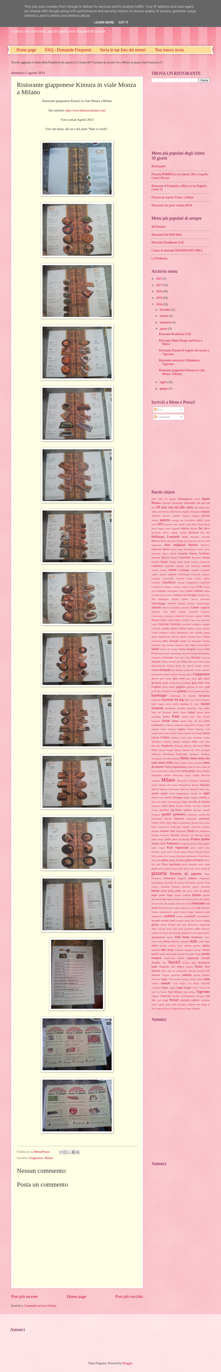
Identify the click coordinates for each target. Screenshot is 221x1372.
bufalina (155, 562)
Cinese (195, 607)
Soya (165, 933)
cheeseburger (159, 603)
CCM (199, 586)
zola (198, 1004)
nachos (155, 793)
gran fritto (197, 682)
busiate (194, 562)
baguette (176, 528)
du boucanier (194, 641)
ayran (207, 520)
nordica (155, 797)
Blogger (127, 1363)
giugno (164, 388)
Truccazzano (175, 979)
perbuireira (204, 831)
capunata (172, 574)
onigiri (184, 801)
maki (194, 741)
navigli (194, 793)
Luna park (186, 737)
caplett (155, 574)
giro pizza (204, 678)
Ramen (196, 895)
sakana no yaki (188, 908)
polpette (192, 878)
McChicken (168, 754)
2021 (159, 278)
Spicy (207, 933)
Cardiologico (184, 574)
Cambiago (183, 570)
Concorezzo (157, 616)
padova (187, 809)
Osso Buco (168, 805)
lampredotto (190, 725)
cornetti (198, 616)
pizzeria (159, 873)
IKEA (198, 700)
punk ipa (198, 891)
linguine (200, 729)
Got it (123, 22)
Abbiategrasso (185, 498)
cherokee (171, 603)
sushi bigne (204, 941)
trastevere (175, 975)
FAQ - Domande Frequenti (68, 49)
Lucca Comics (161, 737)
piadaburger (184, 839)
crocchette (186, 624)
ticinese (186, 962)
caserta (206, 578)
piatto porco (167, 851)
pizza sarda (204, 864)
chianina (181, 603)
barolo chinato (170, 532)
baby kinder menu (182, 524)
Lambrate (178, 725)
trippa (164, 979)
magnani (167, 741)
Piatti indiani (203, 843)
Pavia (191, 831)
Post (158, 409)
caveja (192, 587)
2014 (159, 304)
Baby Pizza (197, 524)
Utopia (183, 983)
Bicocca (156, 540)
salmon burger (187, 912)
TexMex (156, 962)
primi (164, 890)
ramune (206, 895)
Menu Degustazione (175, 766)
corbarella (179, 616)
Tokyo (180, 966)
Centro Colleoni (194, 590)
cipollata (156, 611)
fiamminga (176, 653)
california (195, 566)
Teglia (198, 954)
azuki (154, 524)
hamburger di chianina (183, 695)
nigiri (206, 793)
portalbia (165, 886)
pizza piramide (189, 864)
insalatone (158, 708)
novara (168, 797)
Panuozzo (179, 818)
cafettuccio (204, 562)
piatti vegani (158, 847)
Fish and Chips (182, 657)
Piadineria (173, 843)
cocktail (182, 611)
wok (159, 1000)
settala (163, 924)
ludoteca (175, 737)
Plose (207, 874)
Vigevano (203, 992)
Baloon (194, 528)
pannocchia (204, 814)
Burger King (175, 562)
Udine (200, 979)
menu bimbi (165, 762)
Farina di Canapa (169, 649)
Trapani (165, 975)
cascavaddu (168, 578)
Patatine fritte (167, 831)
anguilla (185, 511)
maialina (176, 741)
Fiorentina (167, 657)
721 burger (170, 499)
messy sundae (192, 775)
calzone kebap (159, 570)
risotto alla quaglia (166, 903)
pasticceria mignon (180, 826)
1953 (160, 499)
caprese (162, 574)
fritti (178, 661)
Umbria (155, 983)
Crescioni (175, 624)
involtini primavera (186, 708)
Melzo (184, 758)
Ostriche (197, 806)
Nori (161, 797)
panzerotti (204, 818)
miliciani (193, 780)
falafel (155, 649)
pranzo (196, 886)
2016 (159, 291)
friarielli (156, 661)
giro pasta (191, 678)
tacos (180, 945)
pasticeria (195, 826)
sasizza (179, 916)
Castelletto (205, 582)
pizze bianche (165, 868)
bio (203, 541)
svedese (172, 945)
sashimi (169, 916)
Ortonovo (156, 806)
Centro (181, 591)
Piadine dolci (159, 843)
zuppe (188, 1008)
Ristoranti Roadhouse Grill (168, 242)
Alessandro (190, 502)
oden (164, 801)
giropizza (156, 682)
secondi (156, 920)
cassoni (180, 582)
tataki (174, 954)
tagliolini (156, 950)
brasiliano (204, 553)
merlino (167, 775)
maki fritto (204, 741)
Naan (201, 789)
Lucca (206, 733)
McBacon (156, 754)
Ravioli (155, 899)
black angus (177, 549)
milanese (156, 780)
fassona (200, 649)
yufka (167, 1004)
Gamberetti (188, 670)
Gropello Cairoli (169, 691)
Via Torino (161, 992)
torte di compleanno (177, 970)
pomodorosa (157, 882)
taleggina (189, 950)
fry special (188, 665)
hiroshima (204, 695)
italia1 (176, 712)
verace (195, 987)
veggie (172, 987)
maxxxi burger (166, 750)
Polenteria (156, 878)
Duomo (206, 641)
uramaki (165, 983)
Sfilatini (171, 924)
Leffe (207, 725)
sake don (205, 908)
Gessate (181, 674)
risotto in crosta (183, 903)
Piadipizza (184, 843)
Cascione (180, 578)
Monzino (205, 784)
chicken (190, 603)
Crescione (163, 624)
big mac (197, 541)
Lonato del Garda (160, 733)
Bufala (206, 557)
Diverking (156, 641)
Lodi (207, 729)
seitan (187, 920)
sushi (193, 941)
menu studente (203, 771)
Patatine (155, 831)
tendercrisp (169, 958)
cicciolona (175, 607)
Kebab (166, 720)
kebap (175, 720)
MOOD (155, 789)
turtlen (193, 979)
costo (177, 620)
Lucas (198, 733)
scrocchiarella (203, 916)
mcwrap (166, 758)
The (164, 962)
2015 (159, 297)
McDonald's (159, 166)
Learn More (104, 22)
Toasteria (164, 966)
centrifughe (172, 591)
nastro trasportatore (179, 793)
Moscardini (174, 789)
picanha (159, 856)
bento (185, 536)
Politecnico (170, 878)
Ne (200, 793)
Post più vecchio (129, 1296)
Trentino (206, 975)
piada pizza (171, 839)
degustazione (164, 636)
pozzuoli (186, 886)
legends (155, 729)
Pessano (175, 835)
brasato (193, 553)
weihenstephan (188, 996)
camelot (195, 570)
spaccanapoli (175, 933)
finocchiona (204, 653)
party (201, 822)
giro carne (179, 678)
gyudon (197, 691)
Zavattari (182, 1004)
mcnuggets (157, 758)
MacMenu (156, 741)
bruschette (184, 557)
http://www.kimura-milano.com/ (85, 110)
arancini (205, 515)
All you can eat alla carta (174, 507)
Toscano (201, 970)
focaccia (206, 657)
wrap (165, 1000)
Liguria (181, 729)
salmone (199, 912)
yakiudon (205, 1000)
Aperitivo (156, 515)
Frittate (164, 661)
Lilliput (190, 729)
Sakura (155, 912)
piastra (193, 843)
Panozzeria (157, 818)
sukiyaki (184, 941)
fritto (184, 661)
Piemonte (180, 856)
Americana (163, 511)
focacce (195, 657)
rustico (177, 908)
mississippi (204, 780)
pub (184, 891)
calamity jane (182, 566)
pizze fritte (189, 868)
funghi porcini (202, 665)
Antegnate (195, 511)
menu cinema (180, 762)
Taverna (181, 954)
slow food (178, 928)
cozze (154, 624)
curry (191, 632)
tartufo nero (164, 954)
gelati (166, 674)
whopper (200, 996)
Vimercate (165, 996)
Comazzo (205, 611)
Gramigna (186, 682)
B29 (160, 524)
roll (208, 903)
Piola (200, 856)
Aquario (186, 515)
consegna (168, 616)
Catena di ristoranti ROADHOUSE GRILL (177, 250)
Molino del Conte (168, 785)
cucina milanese (159, 632)
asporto (164, 520)
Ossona (179, 806)
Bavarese (193, 532)
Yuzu (174, 1004)
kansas (185, 716)
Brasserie (156, 557)
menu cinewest (195, 762)
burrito (186, 562)
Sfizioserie (193, 924)
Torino (199, 966)
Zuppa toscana (178, 1008)
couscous (205, 620)
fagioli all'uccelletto (200, 645)
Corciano (189, 616)
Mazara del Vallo (191, 750)
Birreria (193, 545)
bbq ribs (205, 532)
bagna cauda (164, 528)
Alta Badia (199, 507)
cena (154, 591)
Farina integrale (187, 649)
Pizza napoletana (171, 864)
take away (167, 949)
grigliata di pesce (195, 687)
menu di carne (194, 767)
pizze (154, 868)
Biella (164, 541)
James (183, 712)
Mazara (178, 750)
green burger (168, 687)
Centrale (161, 590)
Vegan (164, 987)
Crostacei (156, 628)
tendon (181, 958)
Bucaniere (196, 557)
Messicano (178, 775)
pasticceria (164, 826)
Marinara (178, 745)
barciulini (156, 532)
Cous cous (195, 620)
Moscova (184, 789)
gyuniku (206, 691)
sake (198, 907)
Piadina (195, 839)
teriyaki (206, 958)
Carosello (195, 574)
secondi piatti (168, 920)
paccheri (164, 809)
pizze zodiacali (202, 868)
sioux (169, 928)
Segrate (179, 920)
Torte (163, 970)
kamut (166, 716)
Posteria (176, 886)
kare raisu (195, 716)
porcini (200, 882)
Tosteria (156, 975)
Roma (155, 907)
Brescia (166, 557)
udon (207, 979)
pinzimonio (191, 856)
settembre (166, 322)
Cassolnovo (168, 582)
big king (188, 541)
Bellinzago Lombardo (166, 536)
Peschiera (164, 835)
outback (206, 806)
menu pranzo (188, 770)
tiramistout (204, 962)
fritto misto (193, 661)
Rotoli (162, 908)
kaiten (200, 712)
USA (175, 983)
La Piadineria (159, 258)
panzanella (192, 818)
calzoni (172, 570)
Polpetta (182, 878)
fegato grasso (164, 653)
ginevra (155, 678)
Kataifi (206, 716)
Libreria (172, 729)
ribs (183, 899)
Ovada (155, 810)
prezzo (155, 890)
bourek (173, 553)
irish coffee (204, 708)
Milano (48, 1158)
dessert (183, 636)
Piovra (207, 856)
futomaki (164, 670)
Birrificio (205, 545)
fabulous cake (182, 645)
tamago (197, 950)
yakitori (195, 1000)
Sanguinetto (157, 916)
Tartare (206, 949)
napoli (164, 793)
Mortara (163, 789)
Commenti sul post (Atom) (40, 1305)
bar (201, 528)
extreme (170, 645)
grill (207, 686)
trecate (197, 975)
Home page (26, 49)
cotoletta (185, 620)
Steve (207, 937)
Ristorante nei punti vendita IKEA (172, 205)
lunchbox (197, 737)
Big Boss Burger (175, 541)
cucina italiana (202, 628)
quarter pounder (182, 895)
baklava (185, 528)
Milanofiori (182, 780)
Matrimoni (198, 745)
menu (193, 758)
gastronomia (157, 674)
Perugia (155, 835)
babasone (168, 524)
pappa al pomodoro (181, 822)
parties (195, 822)
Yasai (154, 1004)
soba (197, 928)
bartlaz (183, 532)
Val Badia (193, 983)
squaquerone (158, 937)
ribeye (170, 899)
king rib (192, 721)
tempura (156, 958)
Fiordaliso (156, 657)
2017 (159, 285)
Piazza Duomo (195, 851)
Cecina (206, 587)
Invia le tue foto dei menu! (123, 49)
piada (207, 835)
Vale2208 (205, 983)
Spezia (200, 933)
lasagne (200, 725)
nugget (186, 797)
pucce (190, 891)
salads (175, 912)
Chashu (184, 599)
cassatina (156, 582)
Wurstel (174, 1000)
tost (208, 970)
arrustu (155, 520)
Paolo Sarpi (165, 822)
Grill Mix (156, 691)
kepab (183, 721)
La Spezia (168, 725)
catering (176, 587)
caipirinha (169, 566)
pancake (197, 810)
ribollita (177, 899)
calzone (206, 565)
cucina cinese (169, 628)
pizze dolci (177, 868)
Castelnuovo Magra (161, 587)
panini (166, 814)
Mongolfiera (185, 785)
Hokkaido (156, 700)
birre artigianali (174, 545)
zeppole (191, 1004)
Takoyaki (179, 950)
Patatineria (181, 831)
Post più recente (24, 1296)
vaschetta (156, 987)
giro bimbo (166, 678)
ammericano (175, 511)
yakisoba (185, 1000)
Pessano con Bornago (192, 835)
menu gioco (163, 771)
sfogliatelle (204, 924)
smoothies (189, 928)
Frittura (170, 665)
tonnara (189, 966)
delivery (175, 636)
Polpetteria (204, 878)
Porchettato (190, 882)
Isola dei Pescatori (161, 712)
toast (154, 966)
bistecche (156, 549)
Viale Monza (175, 991)
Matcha (187, 745)
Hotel (187, 700)
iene (193, 700)
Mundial (194, 789)
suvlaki (163, 945)
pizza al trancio (194, 860)
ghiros (189, 674)
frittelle (172, 661)
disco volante (203, 636)
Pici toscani (169, 856)
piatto (193, 847)
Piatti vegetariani (177, 847)
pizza (165, 860)
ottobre (164, 316)
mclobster (194, 754)
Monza (195, 785)
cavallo (184, 587)
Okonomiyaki (173, 801)
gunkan (182, 691)
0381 (154, 499)
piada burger (158, 839)
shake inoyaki (158, 928)
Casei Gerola (194, 578)
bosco (165, 553)
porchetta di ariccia (174, 882)
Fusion (155, 670)
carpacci (206, 574)
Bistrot (166, 549)
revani (162, 899)
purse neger (166, 895)
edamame (156, 645)
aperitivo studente (171, 515)
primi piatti (174, 890)
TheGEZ (174, 962)
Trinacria (156, 979)
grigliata (180, 686)
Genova (173, 674)
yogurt (161, 1004)
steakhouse (197, 937)
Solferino (205, 928)
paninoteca (179, 814)
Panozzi (168, 818)
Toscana (192, 970)
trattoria (187, 975)
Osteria (188, 806)
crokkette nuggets (201, 624)
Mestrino (205, 775)
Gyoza (190, 691)
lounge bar (189, 733)
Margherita (167, 745)
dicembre (166, 309)
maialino (186, 741)
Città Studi (169, 611)
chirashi (156, 607)
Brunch (174, 557)
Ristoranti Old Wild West (167, 234)
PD (196, 831)
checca (194, 599)
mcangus (205, 750)
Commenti (162, 417)
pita (159, 860)
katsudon (156, 721)
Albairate (166, 503)
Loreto (180, 733)
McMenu (205, 754)
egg (163, 645)
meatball (175, 758)
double (183, 641)
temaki (206, 953)
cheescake (205, 599)
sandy (207, 912)
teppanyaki (193, 958)
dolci (165, 640)
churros (165, 607)
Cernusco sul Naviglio (184, 595)
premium (205, 886)
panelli (206, 810)
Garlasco (205, 670)
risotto (189, 899)
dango (207, 632)
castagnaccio (192, 582)
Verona (202, 987)
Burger (164, 561)
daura (154, 636)
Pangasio (156, 814)
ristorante (198, 903)
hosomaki (167, 699)
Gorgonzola (174, 682)
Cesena (200, 595)
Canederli (205, 570)
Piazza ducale (180, 851)
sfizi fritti (181, 924)
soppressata (157, 933)
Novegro (177, 797)
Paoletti (155, 822)
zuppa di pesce (164, 1008)
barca (207, 528)
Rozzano (169, 908)
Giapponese (36, 1158)
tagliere (196, 945)
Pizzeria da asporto (186, 874)
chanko (175, 599)
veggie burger (183, 987)
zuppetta (196, 1008)
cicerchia (185, 607)
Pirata (154, 860)
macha (207, 737)
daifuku (199, 632)
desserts (192, 636)
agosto (164, 328)
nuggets (194, 797)
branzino (183, 553)
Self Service (197, 920)
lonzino (172, 733)
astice (200, 520)
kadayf (191, 712)
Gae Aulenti (177, 670)
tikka (194, 962)
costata (170, 620)
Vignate (155, 996)
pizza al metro (177, 860)
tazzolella (189, 954)
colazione (193, 611)
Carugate (156, 578)
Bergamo (195, 537)
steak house (181, 937)
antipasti (205, 511)
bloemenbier (190, 549)
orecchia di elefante (199, 801)
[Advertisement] (178, 116)
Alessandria (177, 503)
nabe (207, 789)
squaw (170, 937)
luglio (163, 382)
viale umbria (189, 992)
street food (157, 941)
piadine (205, 839)
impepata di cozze (189, 704)
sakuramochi (165, 912)
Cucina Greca (186, 628)
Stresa (166, 941)
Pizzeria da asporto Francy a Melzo (173, 197)
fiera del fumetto (190, 653)
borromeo (156, 553)
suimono (175, 941)
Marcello (156, 745)
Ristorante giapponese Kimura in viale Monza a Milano (182, 372)
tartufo (155, 953)
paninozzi (192, 814)
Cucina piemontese (178, 632)
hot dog (179, 699)
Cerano (168, 595)
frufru (178, 665)
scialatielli (189, 916)
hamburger (159, 695)
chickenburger (203, 603)
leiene (163, 729)
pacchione (176, 809)
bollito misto (203, 549)
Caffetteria (157, 565)
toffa (173, 966)
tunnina (185, 979)
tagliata (187, 945)
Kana (175, 716)
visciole (176, 996)
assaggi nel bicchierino (183, 520)
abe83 (197, 499)
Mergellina (157, 775)
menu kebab (175, 771)
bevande (206, 537)
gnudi (165, 682)
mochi (155, 785)
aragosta (196, 515)
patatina (206, 826)
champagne (163, 599)
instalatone (170, 708)
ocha (158, 801)
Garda (198, 670)
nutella (203, 797)
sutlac (155, 945)
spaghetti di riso (189, 933)
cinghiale (205, 607)
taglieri (206, 945)
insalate (205, 703)
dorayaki (174, 640)
